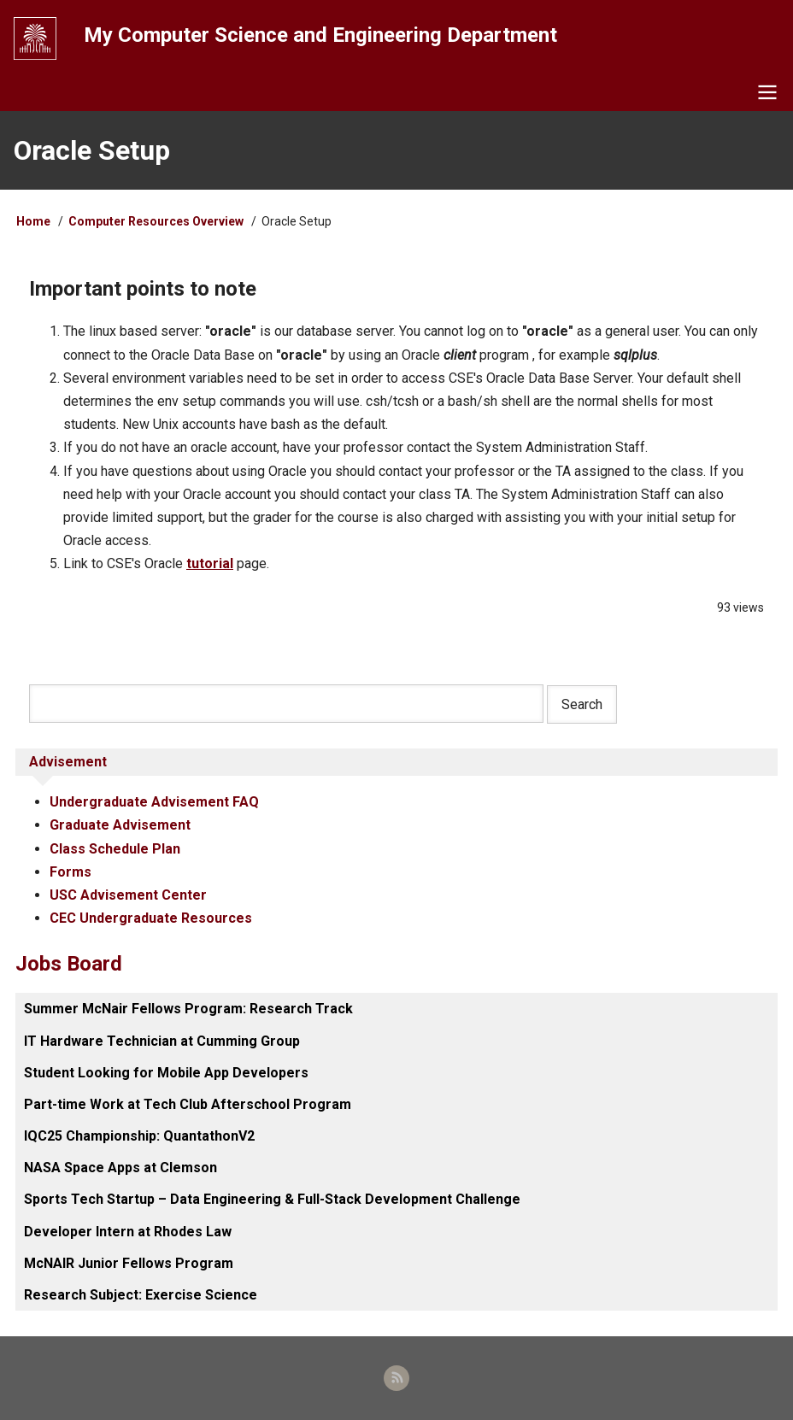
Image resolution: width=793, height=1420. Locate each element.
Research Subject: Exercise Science (140, 1295)
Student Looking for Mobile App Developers (166, 1073)
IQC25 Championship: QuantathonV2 (139, 1136)
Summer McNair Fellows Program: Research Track (188, 1008)
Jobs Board (68, 964)
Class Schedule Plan (115, 849)
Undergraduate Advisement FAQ (154, 802)
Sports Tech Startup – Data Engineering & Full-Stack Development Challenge (272, 1199)
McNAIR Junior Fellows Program (128, 1263)
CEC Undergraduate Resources (151, 918)
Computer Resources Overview (156, 221)
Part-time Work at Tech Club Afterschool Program (187, 1104)
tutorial (209, 563)
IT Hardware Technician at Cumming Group (162, 1041)
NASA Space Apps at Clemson (120, 1167)
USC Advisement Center (128, 895)
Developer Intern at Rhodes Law (128, 1231)
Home (33, 221)
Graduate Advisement (120, 825)
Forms (70, 872)
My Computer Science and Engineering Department (320, 35)
